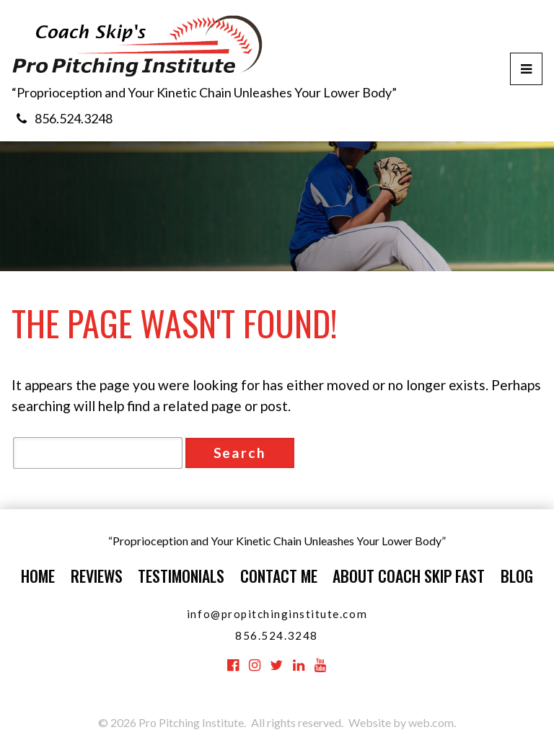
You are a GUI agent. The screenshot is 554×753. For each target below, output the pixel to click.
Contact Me (278, 575)
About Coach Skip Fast (409, 575)
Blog (517, 575)
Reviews (97, 575)
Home (38, 575)
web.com (431, 722)
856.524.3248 (74, 118)
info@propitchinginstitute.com (277, 613)
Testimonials (181, 575)
